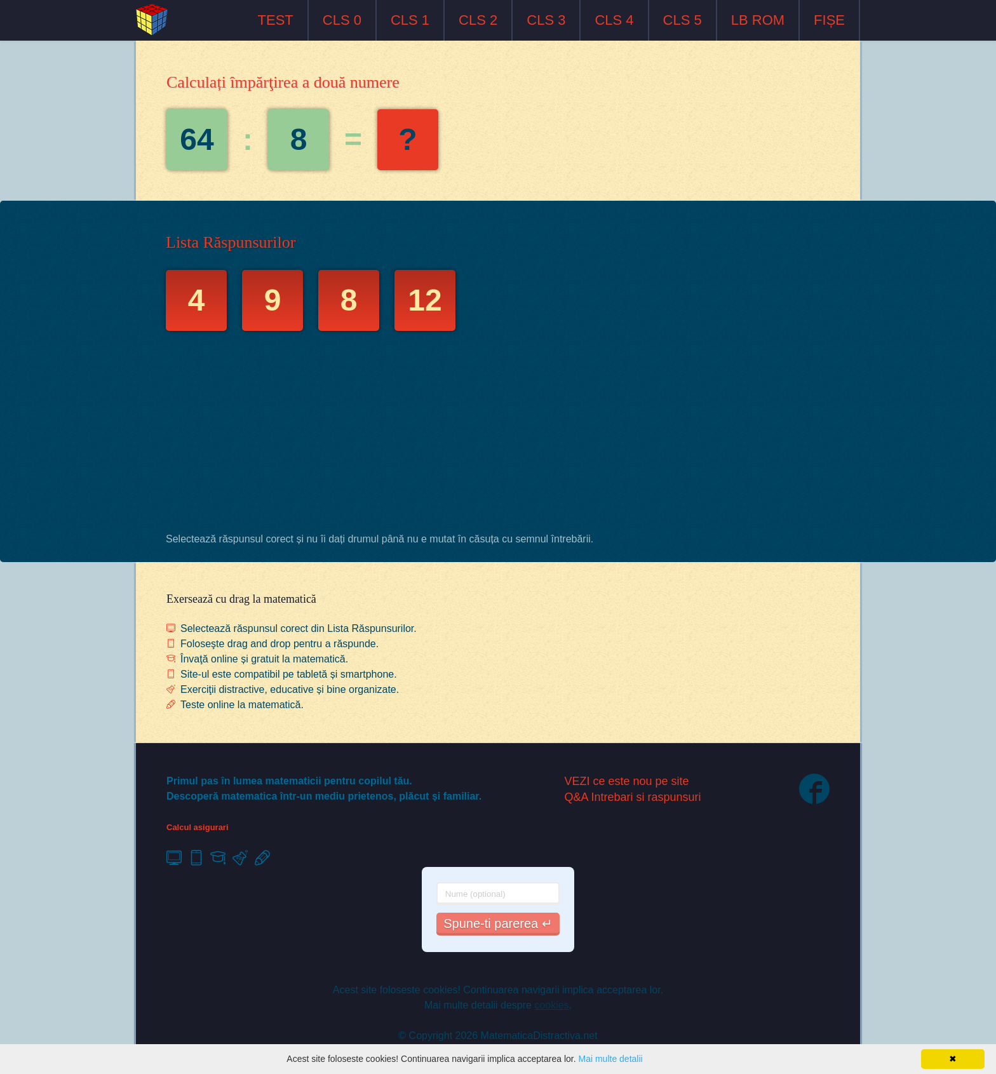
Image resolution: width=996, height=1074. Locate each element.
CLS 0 (342, 20)
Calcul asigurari (197, 827)
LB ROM (757, 20)
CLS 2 (478, 20)
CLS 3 (546, 20)
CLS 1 (410, 20)
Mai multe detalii (610, 1059)
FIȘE (829, 20)
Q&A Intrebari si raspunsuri (633, 797)
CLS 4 (614, 20)
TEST (275, 20)
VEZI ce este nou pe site (627, 781)
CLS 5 (682, 20)
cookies (551, 1005)
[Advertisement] (498, 435)
